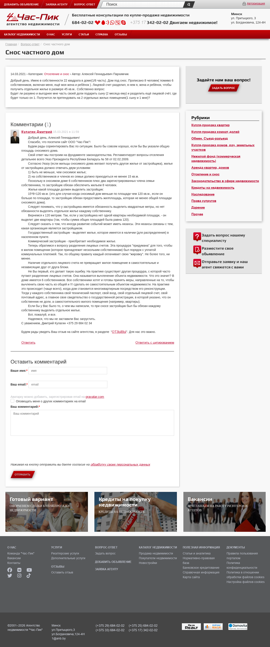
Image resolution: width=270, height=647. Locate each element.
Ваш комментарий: (25, 406)
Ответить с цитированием (154, 342)
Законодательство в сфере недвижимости (225, 181)
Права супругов (203, 201)
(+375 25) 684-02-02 (143, 625)
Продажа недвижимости (156, 553)
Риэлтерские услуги (65, 553)
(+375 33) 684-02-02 (110, 630)
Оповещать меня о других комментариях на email (51, 401)
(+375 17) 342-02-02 (143, 630)
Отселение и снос (57, 74)
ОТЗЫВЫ (119, 332)
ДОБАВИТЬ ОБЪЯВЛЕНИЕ (113, 562)
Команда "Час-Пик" (20, 553)
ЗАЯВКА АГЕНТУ (106, 569)
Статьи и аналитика (197, 553)
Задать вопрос (105, 553)
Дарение (198, 207)
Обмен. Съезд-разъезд (209, 138)
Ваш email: (19, 384)
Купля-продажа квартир (210, 125)
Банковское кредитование (201, 567)
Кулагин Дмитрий (36, 132)
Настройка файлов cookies (246, 582)
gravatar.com (95, 396)
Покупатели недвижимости (158, 558)
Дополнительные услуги (68, 558)
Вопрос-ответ (30, 44)
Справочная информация (201, 572)
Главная (11, 44)
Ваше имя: (18, 370)
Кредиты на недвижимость (212, 188)
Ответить (28, 342)
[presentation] (43, 452)
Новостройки (148, 563)
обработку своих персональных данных (120, 464)
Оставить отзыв (62, 572)
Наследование (202, 194)
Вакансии (14, 558)
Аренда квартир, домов (210, 168)
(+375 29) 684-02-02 (110, 625)
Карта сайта (191, 577)
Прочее (197, 214)
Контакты (13, 563)
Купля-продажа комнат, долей (215, 132)
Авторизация (256, 3)
